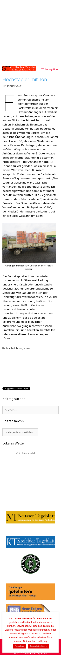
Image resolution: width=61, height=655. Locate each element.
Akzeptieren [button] (19, 646)
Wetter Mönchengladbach (27, 453)
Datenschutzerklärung (38, 646)
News (27, 348)
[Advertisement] (30, 32)
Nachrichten (14, 348)
